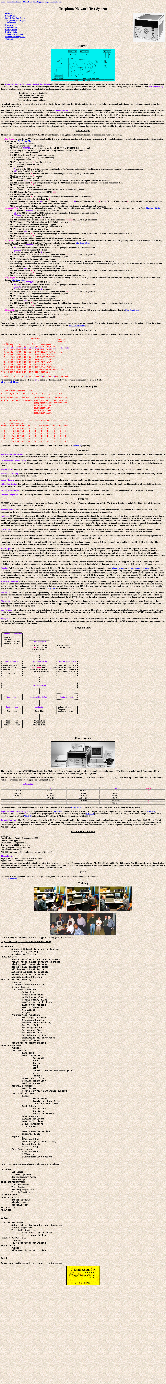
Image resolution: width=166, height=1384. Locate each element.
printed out (50, 607)
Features (9, 25)
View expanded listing (10, 390)
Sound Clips (10, 16)
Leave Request (55, 2)
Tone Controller (77, 848)
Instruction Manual (14, 2)
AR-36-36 (90, 855)
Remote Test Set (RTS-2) (15, 37)
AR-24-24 (151, 852)
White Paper (27, 2)
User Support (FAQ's (41, 2)
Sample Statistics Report (15, 20)
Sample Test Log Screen (15, 18)
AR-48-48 (28, 857)
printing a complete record (138, 587)
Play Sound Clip (24, 141)
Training (9, 39)
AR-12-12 (58, 852)
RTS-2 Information (77, 325)
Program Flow (11, 27)
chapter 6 (77, 464)
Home (3, 2)
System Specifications (14, 34)
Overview (9, 13)
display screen (118, 587)
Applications (10, 23)
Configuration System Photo (11, 31)
